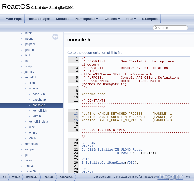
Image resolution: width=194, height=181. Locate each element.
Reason (138, 149)
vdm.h (37, 116)
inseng (29, 38)
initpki (28, 33)
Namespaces (87, 19)
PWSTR (126, 153)
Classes (112, 19)
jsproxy (29, 72)
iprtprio (29, 50)
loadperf (30, 149)
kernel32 (30, 77)
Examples (150, 19)
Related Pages (39, 19)
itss (27, 61)
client (32, 83)
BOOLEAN (88, 143)
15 (73, 120)
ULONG (126, 149)
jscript (28, 66)
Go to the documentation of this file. (95, 53)
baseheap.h (40, 99)
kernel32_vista (38, 121)
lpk (26, 155)
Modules (62, 19)
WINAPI (87, 146)
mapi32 (29, 166)
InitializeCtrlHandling (103, 162)
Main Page (14, 19)
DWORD (86, 169)
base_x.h (39, 94)
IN (117, 149)
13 (73, 113)
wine (32, 127)
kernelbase (32, 144)
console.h (39, 105)
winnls (33, 132)
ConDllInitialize (97, 149)
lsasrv (28, 160)
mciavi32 (30, 171)
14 (73, 117)
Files (131, 19)
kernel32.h (40, 110)
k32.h (32, 138)
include (33, 88)
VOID (85, 159)
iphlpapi (30, 44)
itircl (27, 55)
